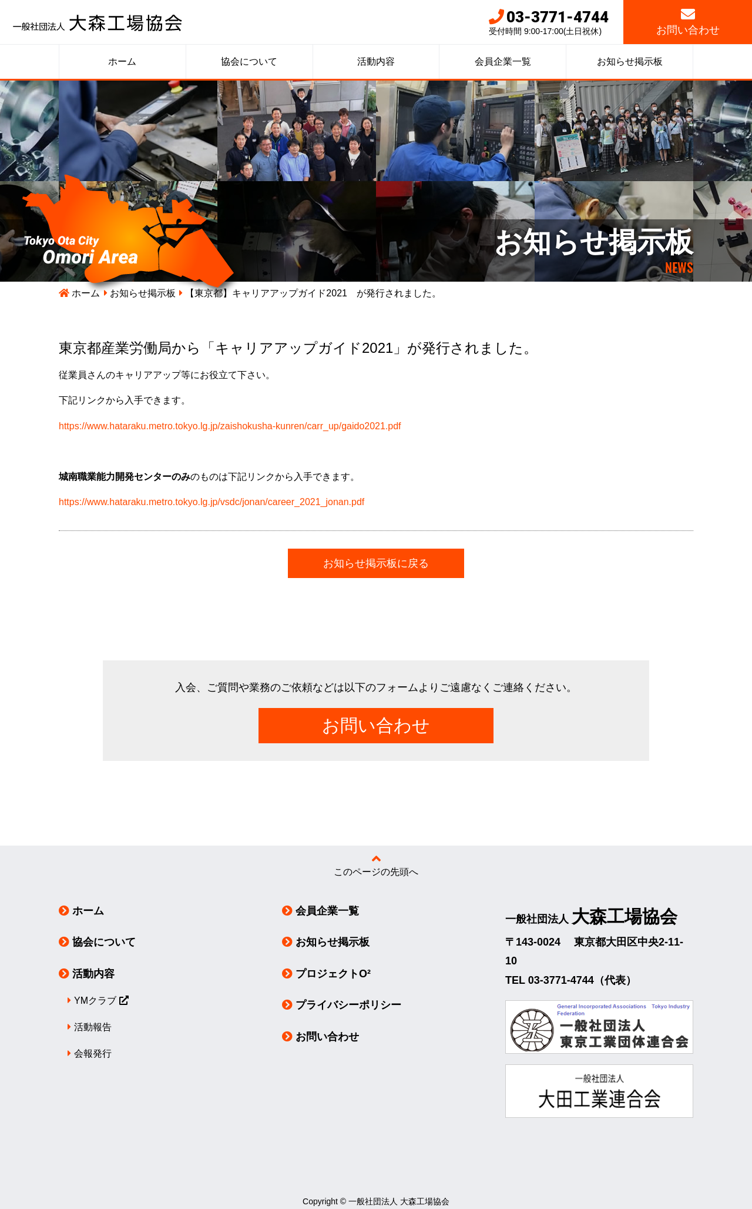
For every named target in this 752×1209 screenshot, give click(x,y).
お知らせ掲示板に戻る (376, 563)
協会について (249, 61)
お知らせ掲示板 (630, 61)
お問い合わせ (687, 21)
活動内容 (376, 61)
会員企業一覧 (503, 61)
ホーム (122, 61)
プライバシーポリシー (348, 1005)
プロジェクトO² (333, 974)
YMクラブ (95, 1001)
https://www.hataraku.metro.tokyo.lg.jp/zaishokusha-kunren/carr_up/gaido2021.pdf (230, 426)
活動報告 (93, 1027)
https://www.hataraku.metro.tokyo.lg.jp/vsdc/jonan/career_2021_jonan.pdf (211, 502)
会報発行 (93, 1053)
